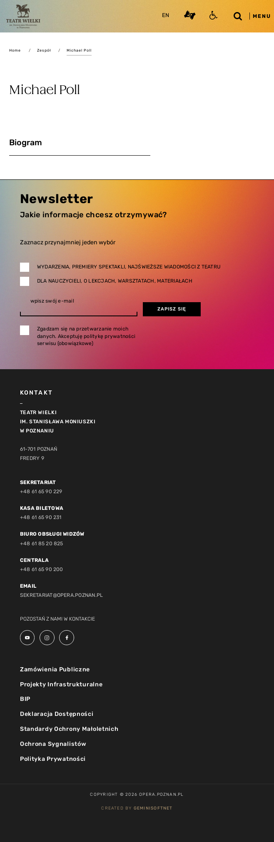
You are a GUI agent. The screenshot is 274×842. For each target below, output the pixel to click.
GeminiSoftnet (153, 808)
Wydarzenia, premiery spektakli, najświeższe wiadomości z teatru (129, 267)
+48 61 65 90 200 (41, 569)
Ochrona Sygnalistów (53, 744)
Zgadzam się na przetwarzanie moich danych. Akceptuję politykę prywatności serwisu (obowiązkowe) (86, 336)
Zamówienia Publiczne (55, 669)
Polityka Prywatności (53, 759)
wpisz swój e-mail (52, 300)
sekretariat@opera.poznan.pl (61, 595)
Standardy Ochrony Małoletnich (69, 729)
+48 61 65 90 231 (41, 517)
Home (15, 50)
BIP (25, 699)
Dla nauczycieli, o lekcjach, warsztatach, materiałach (114, 281)
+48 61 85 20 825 (41, 543)
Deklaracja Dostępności (57, 714)
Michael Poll (79, 50)
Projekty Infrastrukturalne (61, 684)
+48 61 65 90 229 (41, 491)
